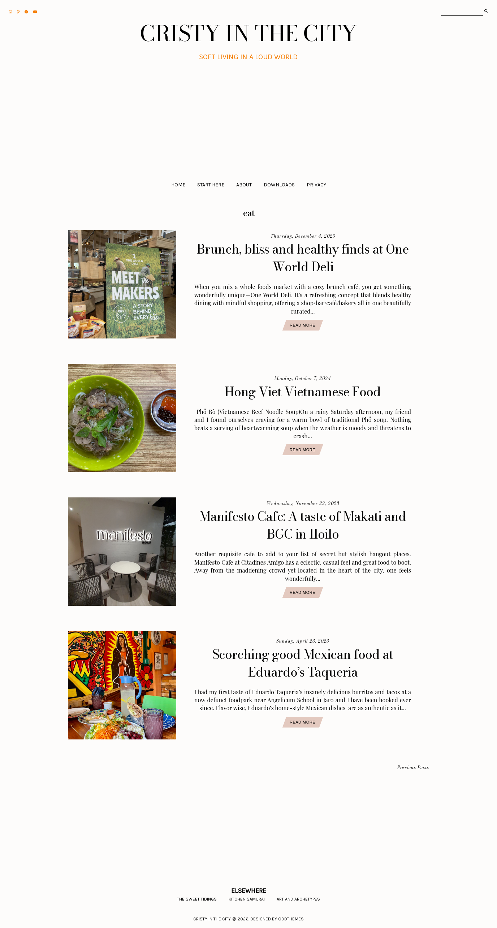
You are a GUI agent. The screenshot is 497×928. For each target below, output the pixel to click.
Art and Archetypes (298, 899)
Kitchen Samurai (247, 899)
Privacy (316, 185)
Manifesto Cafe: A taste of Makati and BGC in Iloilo (302, 525)
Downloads (279, 185)
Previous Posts (413, 768)
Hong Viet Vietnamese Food (303, 391)
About (244, 185)
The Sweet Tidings (197, 899)
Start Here (210, 185)
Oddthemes (291, 918)
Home (178, 185)
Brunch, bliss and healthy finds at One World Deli (303, 257)
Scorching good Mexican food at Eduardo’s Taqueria (302, 663)
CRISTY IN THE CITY (248, 33)
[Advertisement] (249, 116)
